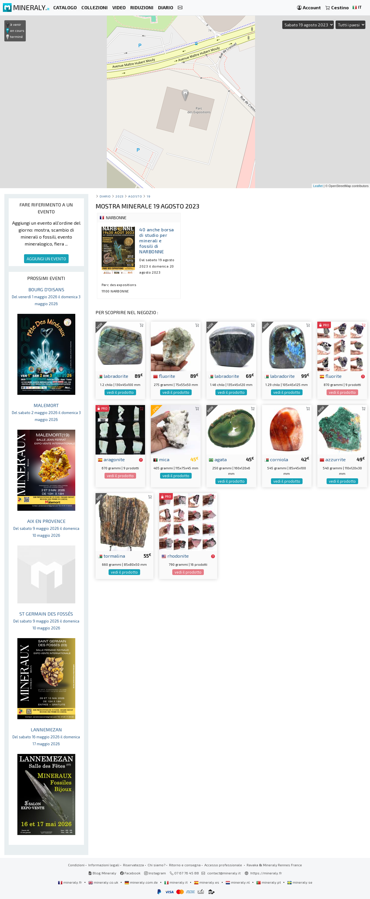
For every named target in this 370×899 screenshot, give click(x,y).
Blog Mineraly (102, 873)
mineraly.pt (269, 882)
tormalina (111, 556)
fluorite (164, 376)
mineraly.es (207, 882)
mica (161, 459)
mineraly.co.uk (103, 882)
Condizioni (76, 865)
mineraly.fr (70, 882)
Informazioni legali (103, 865)
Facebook (130, 873)
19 (148, 196)
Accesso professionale (223, 865)
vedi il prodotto (120, 392)
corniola (276, 459)
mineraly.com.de (141, 882)
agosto (135, 196)
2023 (119, 196)
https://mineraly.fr (266, 873)
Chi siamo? (156, 865)
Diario (105, 196)
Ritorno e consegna (185, 865)
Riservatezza (133, 865)
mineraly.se (299, 882)
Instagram (155, 873)
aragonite (111, 459)
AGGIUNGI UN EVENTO (46, 258)
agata (218, 459)
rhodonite (175, 556)
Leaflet (318, 186)
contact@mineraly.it (224, 873)
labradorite (113, 376)
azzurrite (333, 459)
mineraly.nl (238, 882)
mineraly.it (176, 882)
